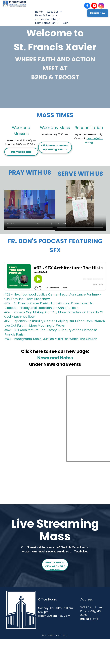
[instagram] (101, 6)
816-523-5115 (89, 619)
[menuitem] (39, 12)
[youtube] (94, 6)
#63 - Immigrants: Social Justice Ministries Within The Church (50, 339)
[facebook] (87, 6)
